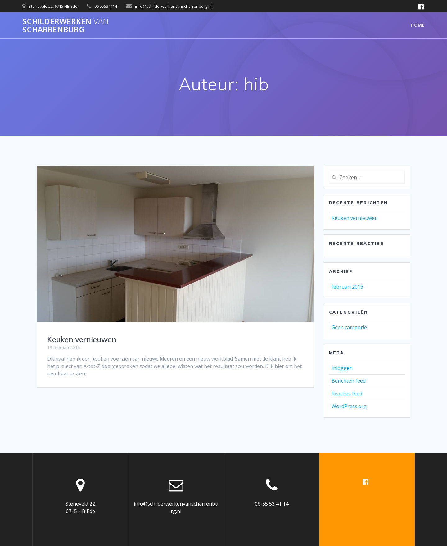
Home (418, 25)
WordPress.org (349, 406)
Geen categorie (349, 327)
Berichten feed (349, 380)
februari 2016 (347, 286)
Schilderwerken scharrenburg (65, 25)
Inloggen (342, 368)
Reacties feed (347, 393)
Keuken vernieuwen (81, 339)
